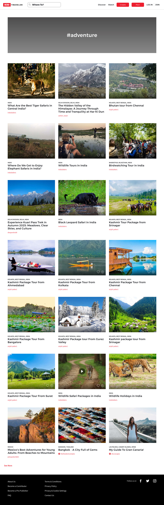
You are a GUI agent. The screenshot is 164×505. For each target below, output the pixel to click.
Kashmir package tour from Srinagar (127, 341)
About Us (12, 481)
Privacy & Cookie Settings (55, 491)
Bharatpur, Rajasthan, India (120, 163)
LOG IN (150, 5)
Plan (138, 5)
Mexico (10, 447)
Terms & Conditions (53, 481)
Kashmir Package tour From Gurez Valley (81, 341)
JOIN (157, 5)
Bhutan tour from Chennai (126, 105)
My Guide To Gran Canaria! (126, 449)
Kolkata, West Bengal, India (120, 103)
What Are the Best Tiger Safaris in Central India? (30, 107)
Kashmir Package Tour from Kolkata (76, 284)
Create (123, 5)
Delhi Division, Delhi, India (68, 103)
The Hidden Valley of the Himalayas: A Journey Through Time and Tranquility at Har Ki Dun (81, 108)
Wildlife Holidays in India (125, 396)
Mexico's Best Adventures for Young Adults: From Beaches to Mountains (31, 451)
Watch (111, 5)
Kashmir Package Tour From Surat (30, 396)
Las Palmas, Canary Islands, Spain (122, 447)
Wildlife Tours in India (72, 165)
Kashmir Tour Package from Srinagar (127, 224)
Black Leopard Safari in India (77, 222)
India (10, 103)
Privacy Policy (51, 486)
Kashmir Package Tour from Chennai (127, 284)
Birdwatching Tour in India (126, 165)
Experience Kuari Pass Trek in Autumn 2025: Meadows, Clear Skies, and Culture (28, 225)
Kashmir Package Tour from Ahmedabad (26, 284)
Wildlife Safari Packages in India (79, 396)
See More (8, 465)
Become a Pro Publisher (18, 491)
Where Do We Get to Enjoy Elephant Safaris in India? (25, 167)
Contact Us (49, 495)
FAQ (9, 495)
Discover (102, 5)
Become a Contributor (17, 486)
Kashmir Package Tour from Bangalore (26, 341)
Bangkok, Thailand (66, 447)
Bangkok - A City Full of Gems (77, 449)
